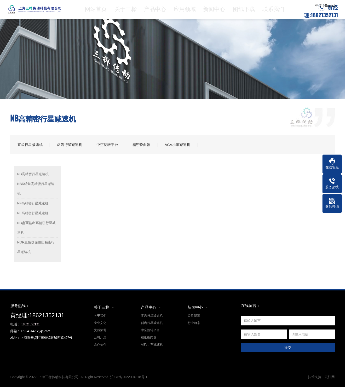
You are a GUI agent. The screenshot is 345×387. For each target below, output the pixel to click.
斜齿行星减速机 (69, 145)
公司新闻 (194, 316)
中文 (318, 5)
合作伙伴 (100, 344)
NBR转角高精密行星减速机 (36, 188)
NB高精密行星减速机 (33, 174)
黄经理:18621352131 (321, 12)
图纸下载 (244, 11)
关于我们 (100, 316)
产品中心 (157, 11)
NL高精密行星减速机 (32, 213)
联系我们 (273, 11)
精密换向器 (141, 145)
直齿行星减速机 (30, 145)
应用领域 (186, 11)
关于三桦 (128, 11)
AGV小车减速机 (177, 145)
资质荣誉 (100, 330)
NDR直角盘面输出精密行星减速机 (36, 247)
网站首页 (99, 11)
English (330, 5)
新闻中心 (215, 11)
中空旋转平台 (107, 145)
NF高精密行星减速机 (33, 203)
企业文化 (100, 323)
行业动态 (194, 323)
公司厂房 (100, 337)
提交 (287, 347)
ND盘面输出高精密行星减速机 (36, 227)
